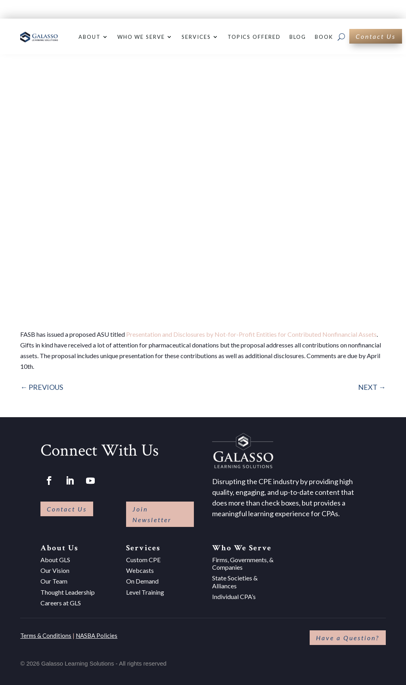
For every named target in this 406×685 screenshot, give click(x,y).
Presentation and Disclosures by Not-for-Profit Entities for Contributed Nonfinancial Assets (251, 334)
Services (196, 37)
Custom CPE (143, 559)
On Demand (142, 581)
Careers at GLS (60, 603)
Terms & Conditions (45, 635)
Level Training (145, 592)
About (90, 37)
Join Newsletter (152, 514)
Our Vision (54, 570)
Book (324, 37)
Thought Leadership (67, 592)
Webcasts (140, 570)
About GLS (55, 559)
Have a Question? (347, 637)
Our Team (53, 581)
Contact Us (376, 36)
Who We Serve (141, 37)
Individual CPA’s (234, 596)
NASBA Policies (96, 635)
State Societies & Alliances (235, 581)
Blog (297, 37)
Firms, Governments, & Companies (243, 563)
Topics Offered (254, 37)
